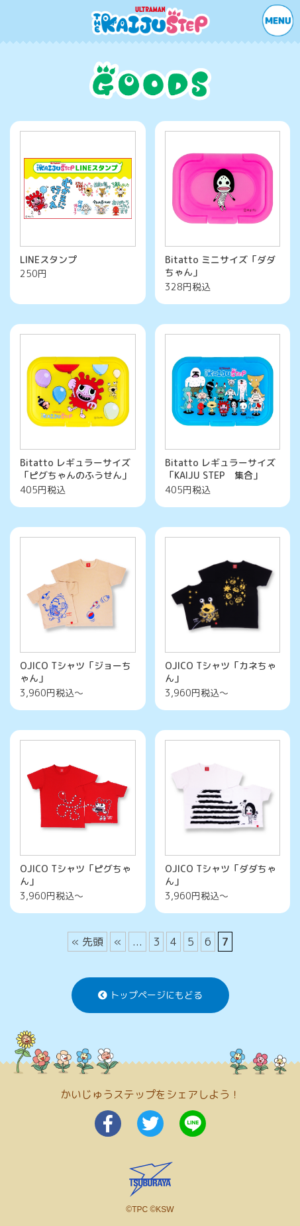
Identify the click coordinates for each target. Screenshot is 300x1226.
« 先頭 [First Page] (87, 941)
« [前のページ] (118, 941)
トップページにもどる (150, 995)
